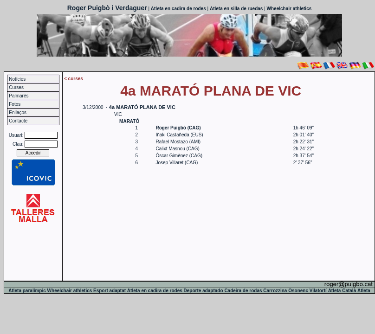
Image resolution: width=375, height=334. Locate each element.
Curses (16, 87)
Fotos (14, 104)
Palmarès (18, 95)
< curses (73, 78)
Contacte (18, 120)
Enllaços (17, 112)
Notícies (17, 79)
